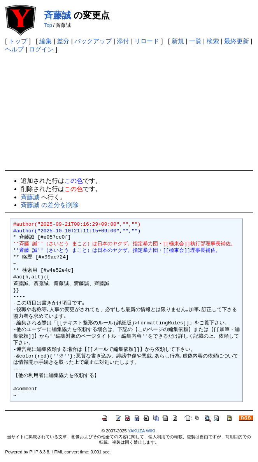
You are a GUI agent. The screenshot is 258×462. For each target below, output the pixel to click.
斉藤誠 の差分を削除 (49, 205)
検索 (213, 41)
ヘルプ (14, 49)
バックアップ (93, 41)
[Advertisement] (129, 111)
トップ (18, 41)
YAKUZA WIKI (141, 430)
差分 (63, 41)
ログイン (41, 49)
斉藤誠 (57, 15)
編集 (45, 41)
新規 (178, 41)
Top (48, 25)
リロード (146, 41)
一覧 (195, 41)
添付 (123, 41)
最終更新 (236, 41)
